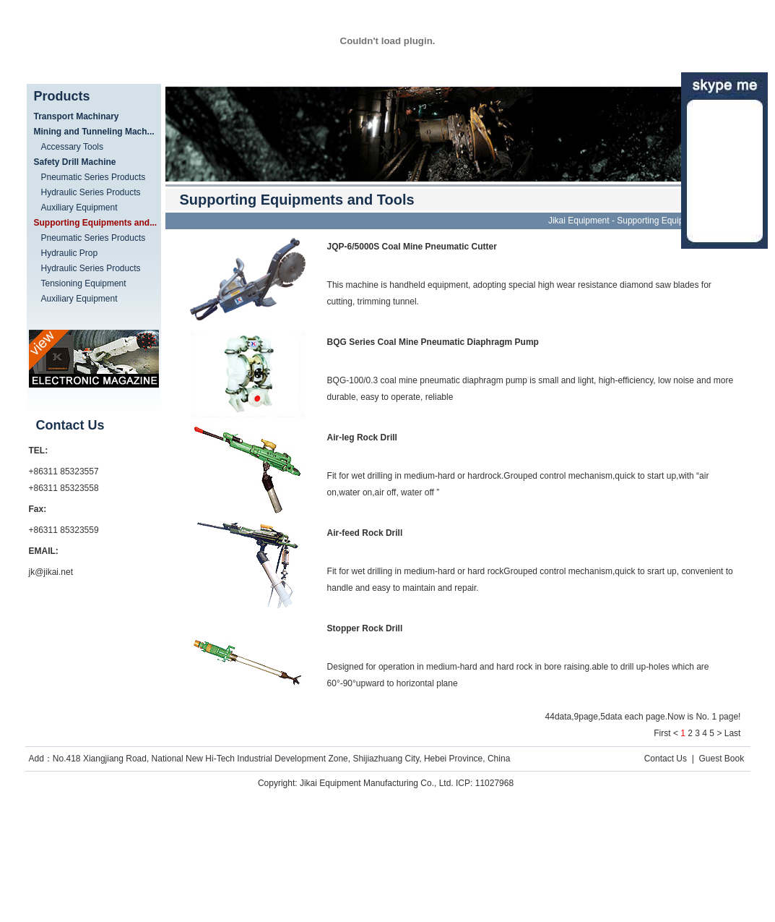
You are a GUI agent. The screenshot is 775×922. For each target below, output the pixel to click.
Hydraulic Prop (69, 253)
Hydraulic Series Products (91, 192)
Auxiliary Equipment (79, 207)
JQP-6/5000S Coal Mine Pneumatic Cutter (412, 247)
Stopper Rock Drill (365, 628)
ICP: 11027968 (485, 783)
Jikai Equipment (579, 220)
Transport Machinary (76, 116)
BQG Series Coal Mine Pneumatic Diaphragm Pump (433, 342)
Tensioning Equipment (83, 283)
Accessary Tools (72, 147)
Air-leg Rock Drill (362, 437)
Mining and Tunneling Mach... (94, 132)
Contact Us (665, 759)
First (662, 733)
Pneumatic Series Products (93, 177)
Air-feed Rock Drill (365, 533)
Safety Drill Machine (75, 162)
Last (732, 733)
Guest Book (721, 759)
